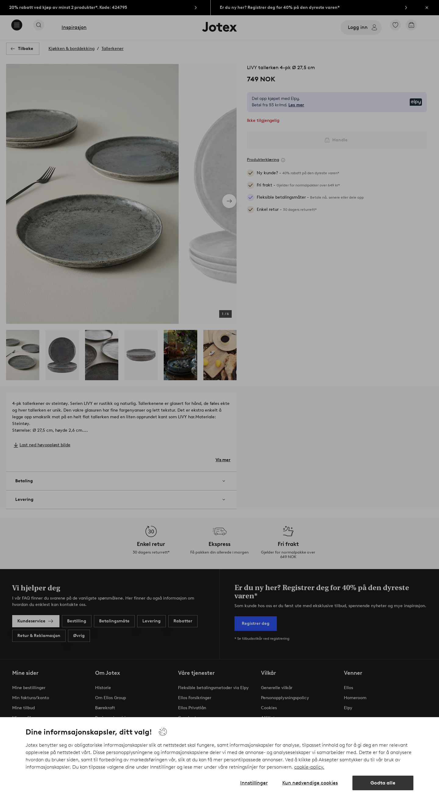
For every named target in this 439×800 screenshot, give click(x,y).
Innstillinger (254, 783)
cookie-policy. (309, 767)
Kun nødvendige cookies (310, 783)
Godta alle (382, 783)
